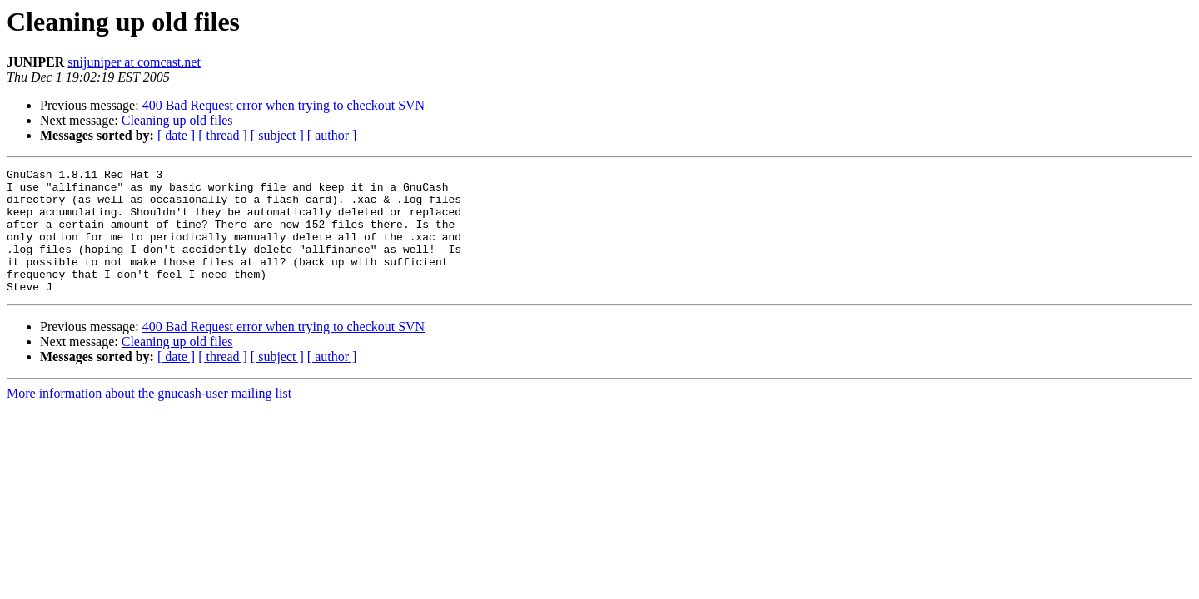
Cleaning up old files (177, 120)
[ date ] (176, 135)
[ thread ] (222, 135)
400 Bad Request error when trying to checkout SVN (283, 105)
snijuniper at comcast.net (134, 62)
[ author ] (332, 135)
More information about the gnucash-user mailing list (149, 418)
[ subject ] (277, 135)
